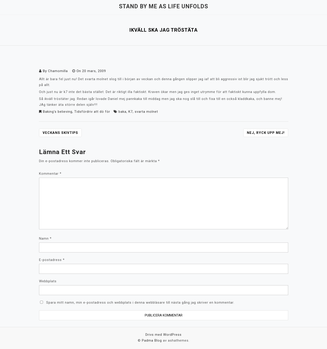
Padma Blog (152, 340)
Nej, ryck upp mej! (266, 133)
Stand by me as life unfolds (163, 6)
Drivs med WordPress (163, 335)
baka (122, 112)
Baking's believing (57, 112)
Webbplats (48, 281)
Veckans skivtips (60, 133)
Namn (45, 238)
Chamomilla (58, 71)
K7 (130, 112)
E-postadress (52, 260)
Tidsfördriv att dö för (92, 112)
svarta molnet (146, 112)
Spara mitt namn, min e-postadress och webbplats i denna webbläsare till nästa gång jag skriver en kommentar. (140, 302)
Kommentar (50, 174)
